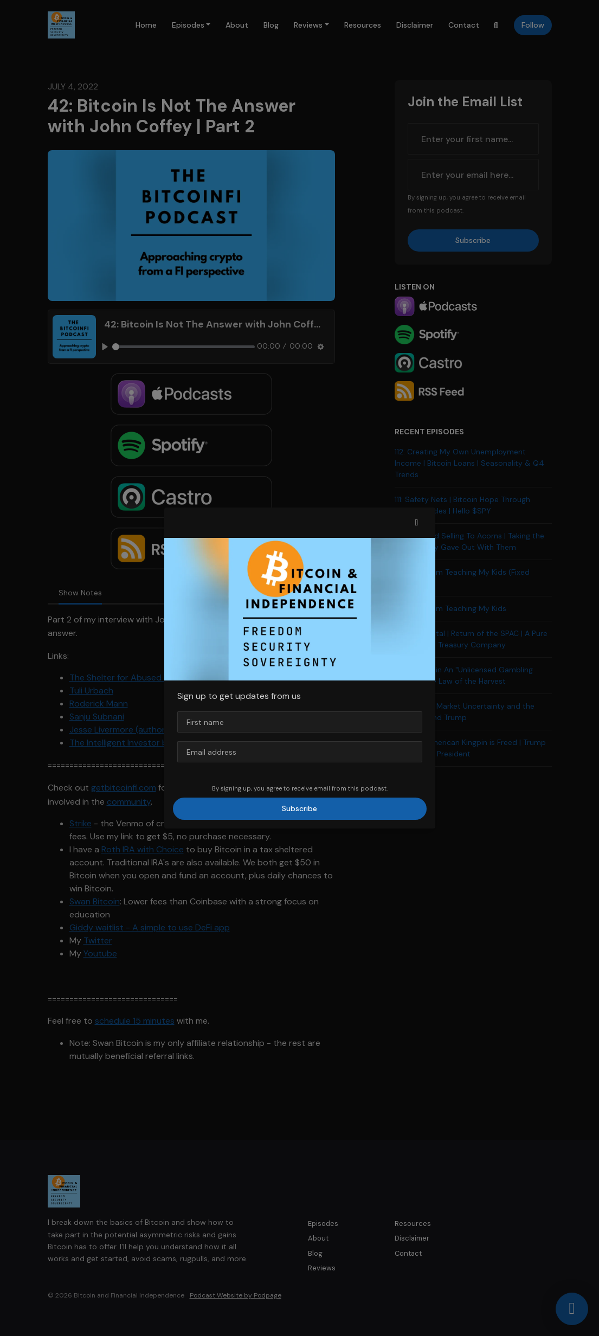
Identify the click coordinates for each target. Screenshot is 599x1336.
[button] (416, 522)
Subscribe (299, 808)
